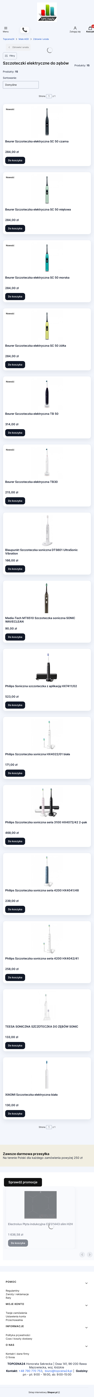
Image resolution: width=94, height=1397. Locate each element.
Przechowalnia (14, 1319)
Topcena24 (8, 39)
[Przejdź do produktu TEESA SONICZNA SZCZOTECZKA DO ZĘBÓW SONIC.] (47, 1007)
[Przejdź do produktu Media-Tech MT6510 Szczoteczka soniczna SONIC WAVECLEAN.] (47, 599)
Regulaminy (12, 1290)
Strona (42, 96)
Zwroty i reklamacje (17, 1294)
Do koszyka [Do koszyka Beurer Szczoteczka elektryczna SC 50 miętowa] (15, 228)
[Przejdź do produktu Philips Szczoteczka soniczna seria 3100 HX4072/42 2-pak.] (47, 803)
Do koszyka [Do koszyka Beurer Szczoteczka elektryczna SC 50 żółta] (15, 364)
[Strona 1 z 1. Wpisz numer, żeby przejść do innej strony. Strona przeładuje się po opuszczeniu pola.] (49, 96)
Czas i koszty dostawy (19, 1338)
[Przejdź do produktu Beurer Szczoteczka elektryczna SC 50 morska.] (47, 258)
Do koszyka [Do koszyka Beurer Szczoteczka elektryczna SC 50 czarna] (15, 160)
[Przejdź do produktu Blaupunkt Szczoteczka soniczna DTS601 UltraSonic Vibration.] (47, 531)
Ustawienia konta (16, 1316)
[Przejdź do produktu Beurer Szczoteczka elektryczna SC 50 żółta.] (47, 326)
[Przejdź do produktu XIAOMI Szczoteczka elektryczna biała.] (47, 1075)
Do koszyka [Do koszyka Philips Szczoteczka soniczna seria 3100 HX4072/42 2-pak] (15, 841)
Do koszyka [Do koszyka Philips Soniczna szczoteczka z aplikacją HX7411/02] (15, 705)
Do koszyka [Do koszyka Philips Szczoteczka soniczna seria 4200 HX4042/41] (15, 977)
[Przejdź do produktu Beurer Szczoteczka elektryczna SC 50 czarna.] (47, 122)
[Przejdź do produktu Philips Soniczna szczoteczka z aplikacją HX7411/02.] (47, 667)
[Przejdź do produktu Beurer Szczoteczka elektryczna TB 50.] (47, 394)
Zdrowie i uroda (41, 39)
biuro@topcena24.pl (58, 1371)
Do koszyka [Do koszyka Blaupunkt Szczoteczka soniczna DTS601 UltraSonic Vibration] (15, 568)
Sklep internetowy (43, 1392)
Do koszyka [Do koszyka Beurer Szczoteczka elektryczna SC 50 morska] (15, 296)
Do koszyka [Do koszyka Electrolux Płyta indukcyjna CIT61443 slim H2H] (18, 1242)
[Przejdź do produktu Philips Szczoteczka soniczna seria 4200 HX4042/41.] (47, 939)
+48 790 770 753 (30, 1371)
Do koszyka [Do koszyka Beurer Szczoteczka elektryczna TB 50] (15, 432)
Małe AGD (24, 39)
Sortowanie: (10, 77)
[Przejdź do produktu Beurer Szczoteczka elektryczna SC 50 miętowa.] (47, 190)
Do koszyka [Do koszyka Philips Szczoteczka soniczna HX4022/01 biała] (15, 773)
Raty (8, 1297)
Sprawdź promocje (22, 1182)
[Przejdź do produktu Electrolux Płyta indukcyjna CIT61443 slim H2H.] (40, 1205)
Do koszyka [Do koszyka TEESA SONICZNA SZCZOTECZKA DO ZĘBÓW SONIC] (15, 1045)
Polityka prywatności (18, 1335)
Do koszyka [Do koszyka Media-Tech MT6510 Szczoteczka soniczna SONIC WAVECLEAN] (15, 636)
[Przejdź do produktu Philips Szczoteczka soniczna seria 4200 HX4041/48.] (47, 871)
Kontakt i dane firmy (17, 1353)
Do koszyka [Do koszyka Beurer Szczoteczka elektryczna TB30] (15, 500)
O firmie (10, 1357)
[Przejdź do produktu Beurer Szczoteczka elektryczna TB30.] (47, 463)
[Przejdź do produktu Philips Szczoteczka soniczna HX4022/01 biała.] (47, 735)
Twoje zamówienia (16, 1312)
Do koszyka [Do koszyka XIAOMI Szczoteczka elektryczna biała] (15, 1113)
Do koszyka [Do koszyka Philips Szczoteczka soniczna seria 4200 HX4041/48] (15, 909)
